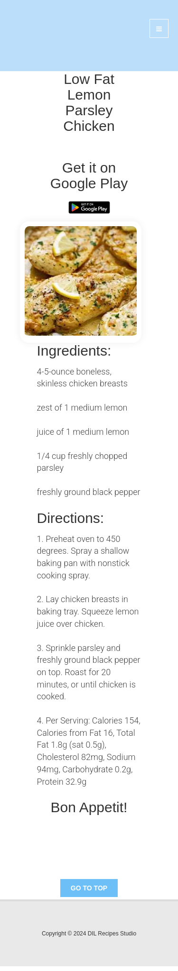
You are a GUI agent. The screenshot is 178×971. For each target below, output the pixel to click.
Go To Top (89, 888)
